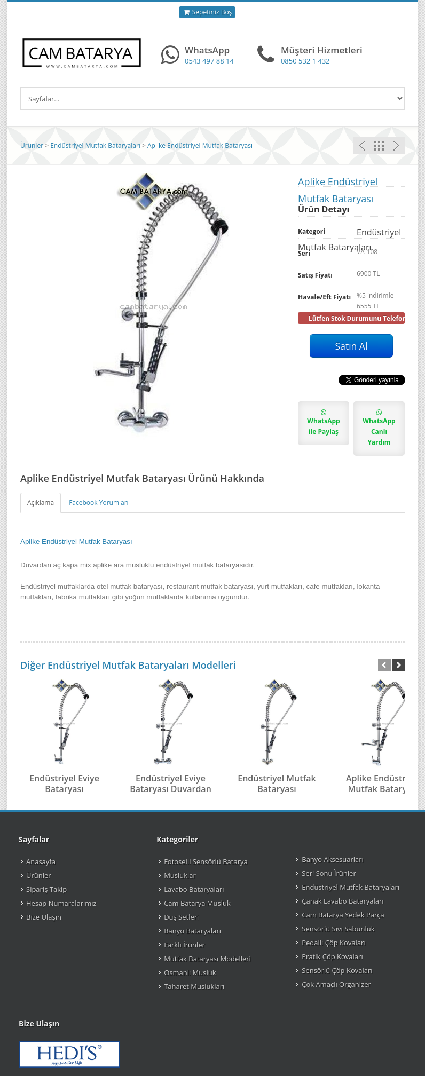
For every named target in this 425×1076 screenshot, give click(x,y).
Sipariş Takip (46, 889)
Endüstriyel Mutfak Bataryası (277, 783)
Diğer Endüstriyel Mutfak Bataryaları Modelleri (128, 665)
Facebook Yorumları (98, 502)
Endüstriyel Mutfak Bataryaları (95, 145)
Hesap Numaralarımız (61, 903)
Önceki (396, 145)
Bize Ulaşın (43, 917)
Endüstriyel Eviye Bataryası (64, 783)
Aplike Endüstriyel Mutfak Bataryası (200, 145)
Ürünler (31, 145)
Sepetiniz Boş (207, 12)
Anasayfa (41, 861)
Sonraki (362, 145)
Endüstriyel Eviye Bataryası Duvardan (170, 783)
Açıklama (40, 502)
